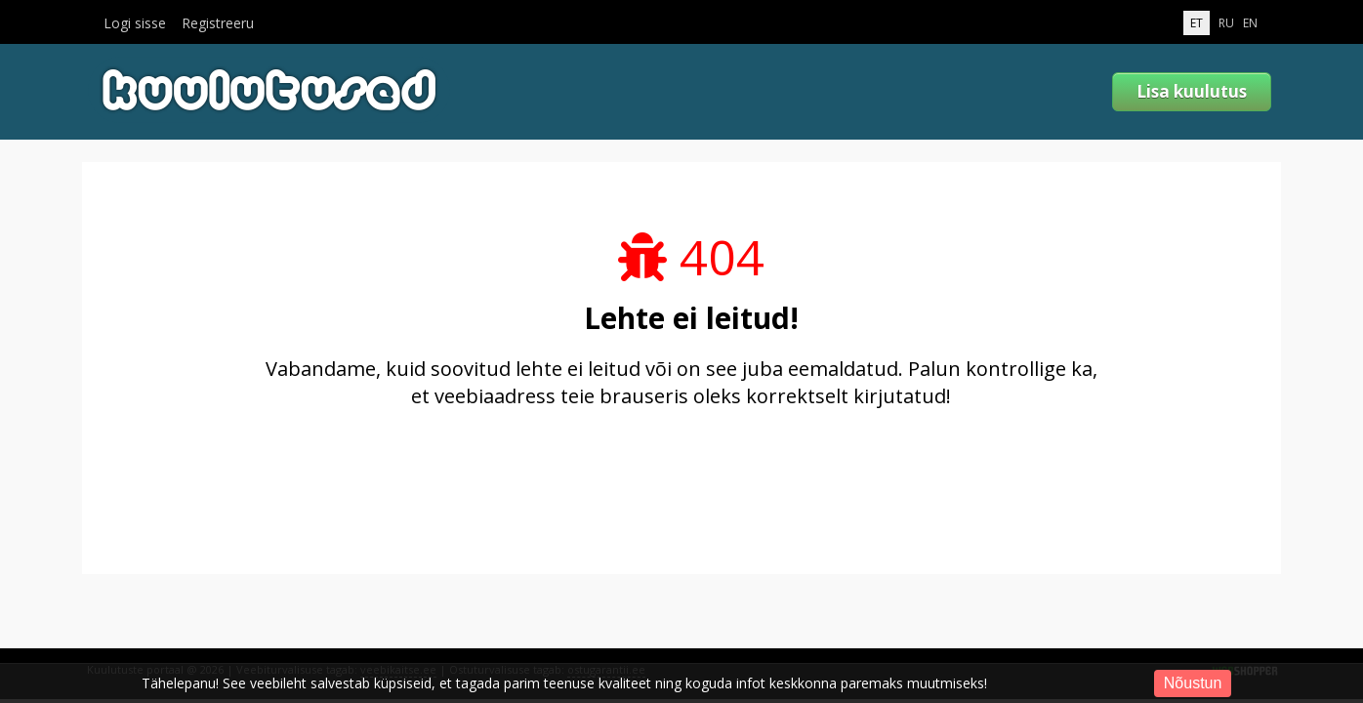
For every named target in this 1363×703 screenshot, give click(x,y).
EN (1250, 23)
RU (1226, 23)
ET (1196, 23)
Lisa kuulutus (1191, 91)
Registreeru (218, 23)
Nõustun (1193, 683)
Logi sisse (134, 23)
